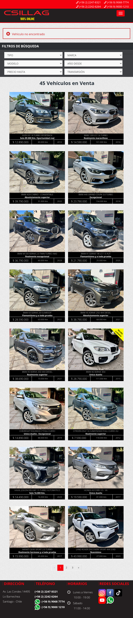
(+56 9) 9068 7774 (53, 601)
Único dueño (95, 493)
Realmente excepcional (37, 256)
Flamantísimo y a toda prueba (95, 256)
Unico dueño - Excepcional (37, 433)
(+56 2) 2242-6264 (90, 6)
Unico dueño (95, 374)
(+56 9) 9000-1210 (118, 6)
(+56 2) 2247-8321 (90, 2)
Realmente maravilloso (96, 138)
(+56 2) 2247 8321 (46, 591)
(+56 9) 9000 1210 (53, 607)
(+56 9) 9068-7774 (118, 2)
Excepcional (96, 197)
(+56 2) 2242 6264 (46, 596)
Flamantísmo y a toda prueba (37, 315)
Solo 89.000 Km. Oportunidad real (37, 138)
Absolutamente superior (37, 197)
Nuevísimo (95, 552)
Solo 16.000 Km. (37, 493)
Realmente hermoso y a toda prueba (37, 552)
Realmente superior (37, 374)
